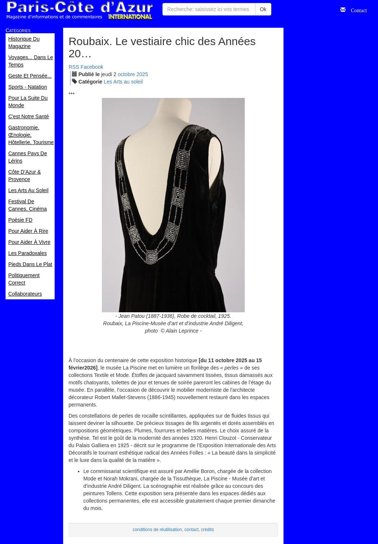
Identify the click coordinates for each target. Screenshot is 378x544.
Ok (263, 9)
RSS (74, 67)
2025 (142, 74)
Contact (356, 10)
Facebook (91, 67)
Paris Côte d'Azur (79, 10)
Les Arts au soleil (123, 82)
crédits (207, 529)
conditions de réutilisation (157, 529)
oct (126, 74)
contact (191, 529)
